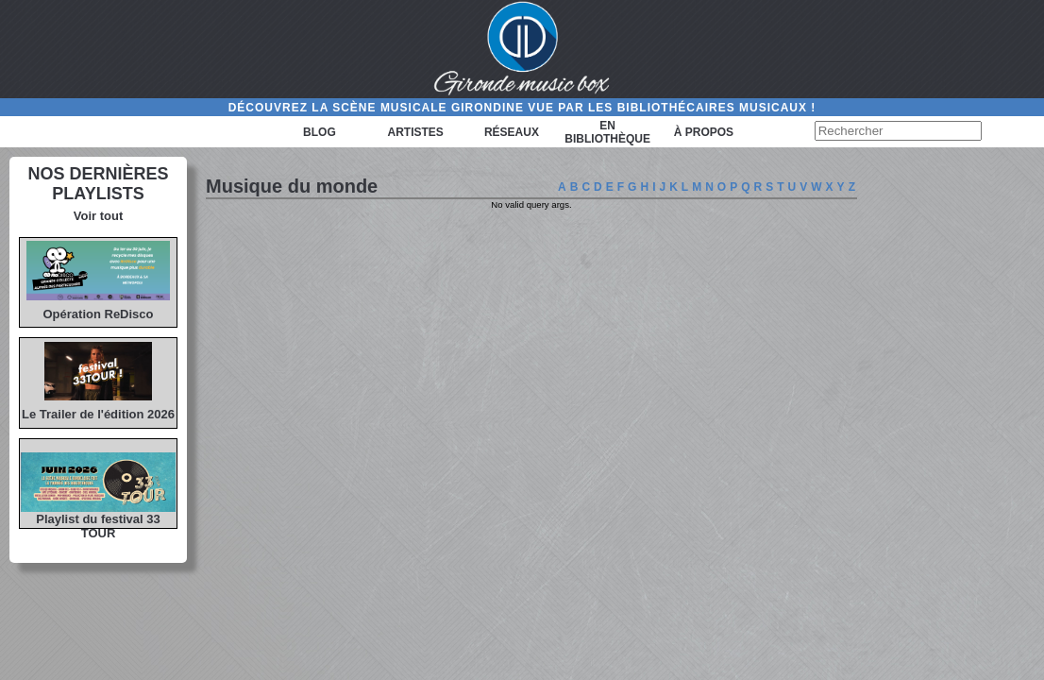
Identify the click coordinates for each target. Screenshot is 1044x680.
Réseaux (511, 132)
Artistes (416, 132)
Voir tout (98, 216)
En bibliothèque (607, 132)
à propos (703, 132)
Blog (319, 132)
